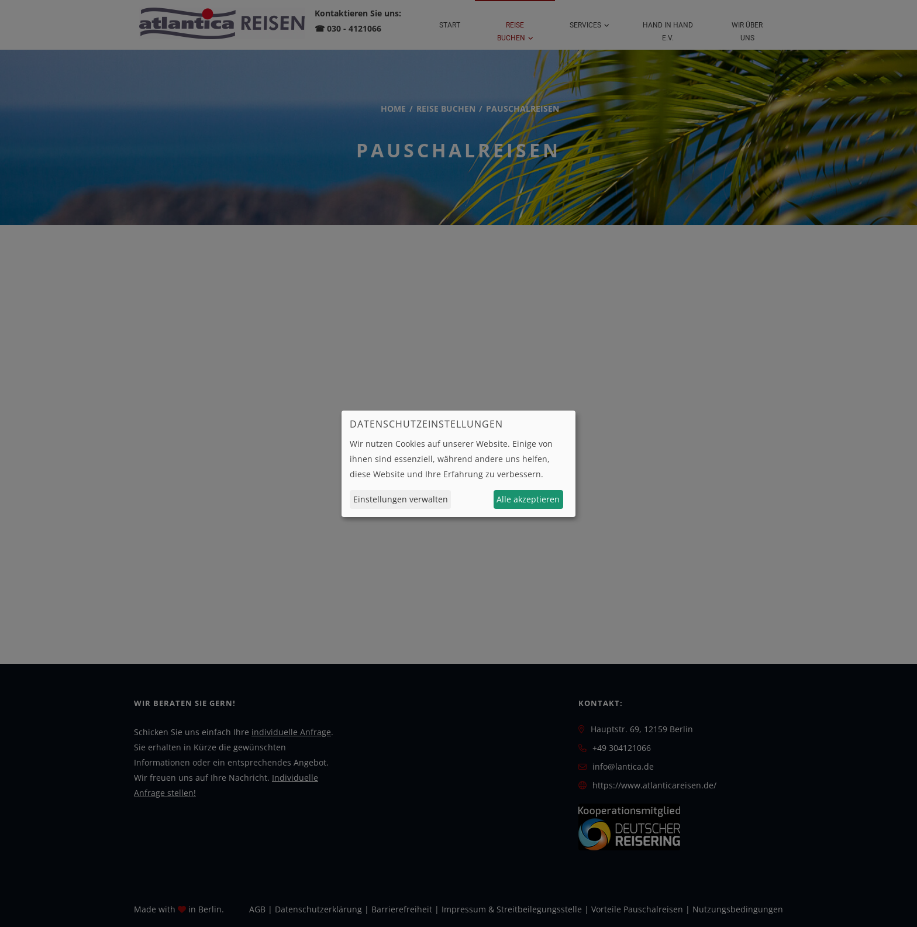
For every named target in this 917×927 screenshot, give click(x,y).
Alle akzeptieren (528, 499)
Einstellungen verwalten (400, 499)
